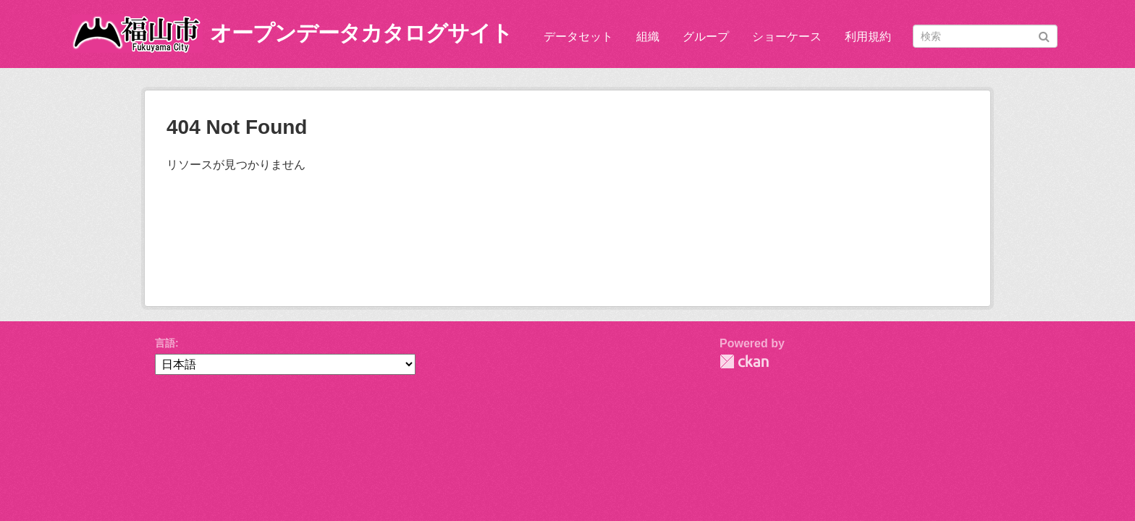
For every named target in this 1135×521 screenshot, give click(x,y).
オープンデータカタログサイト (361, 33)
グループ (706, 36)
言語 (165, 343)
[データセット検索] (985, 36)
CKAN (744, 361)
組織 (647, 36)
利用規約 (868, 36)
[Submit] (1044, 35)
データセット (578, 36)
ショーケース (787, 36)
